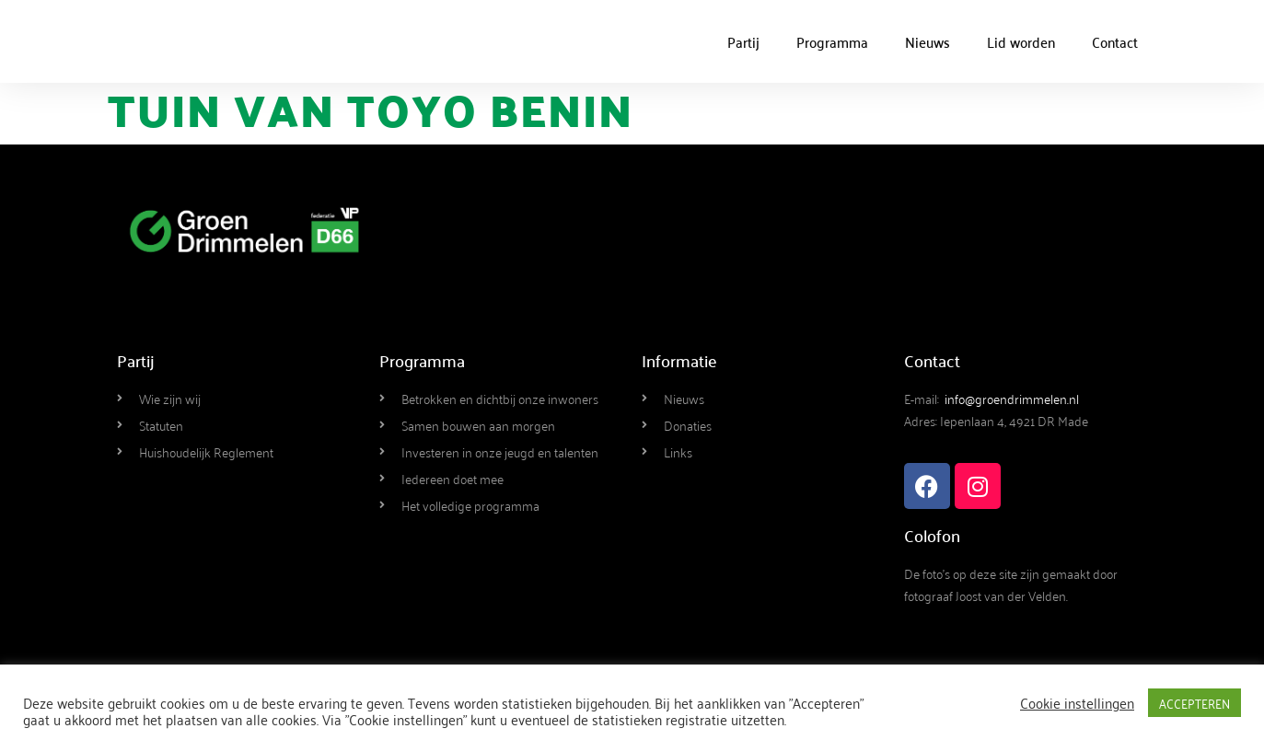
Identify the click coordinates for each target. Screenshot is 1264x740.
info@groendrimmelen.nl (1012, 398)
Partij (743, 41)
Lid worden (1021, 41)
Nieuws (927, 41)
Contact (1115, 41)
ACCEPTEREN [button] (1194, 702)
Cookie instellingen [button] (1077, 702)
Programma (832, 41)
